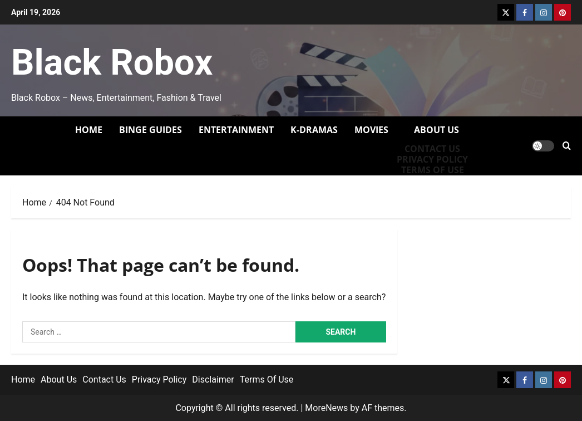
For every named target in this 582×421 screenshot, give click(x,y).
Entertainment (236, 130)
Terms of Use (432, 170)
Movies (371, 130)
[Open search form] (567, 145)
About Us (436, 130)
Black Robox (112, 62)
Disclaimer (213, 379)
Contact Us (432, 149)
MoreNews (326, 408)
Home (88, 130)
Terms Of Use (267, 379)
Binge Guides (150, 130)
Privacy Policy (432, 159)
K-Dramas (314, 130)
